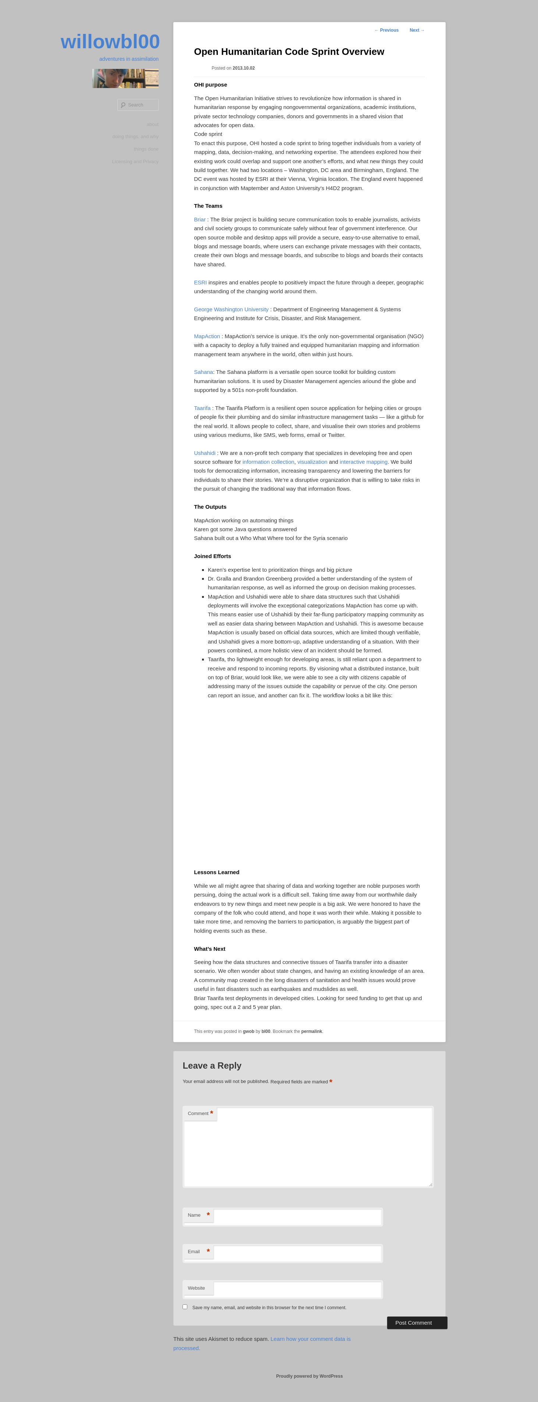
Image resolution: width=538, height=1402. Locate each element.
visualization (312, 462)
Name (199, 1215)
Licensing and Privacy (135, 161)
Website (196, 1288)
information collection (268, 462)
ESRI (200, 282)
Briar (200, 219)
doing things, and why (135, 136)
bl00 (266, 1031)
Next (417, 30)
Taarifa (202, 408)
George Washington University (231, 309)
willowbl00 (110, 41)
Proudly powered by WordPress (309, 1376)
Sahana (203, 372)
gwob (248, 1031)
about (152, 124)
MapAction (207, 336)
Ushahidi (204, 453)
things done (146, 149)
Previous (386, 30)
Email (199, 1252)
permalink (311, 1031)
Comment (200, 1113)
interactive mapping (363, 462)
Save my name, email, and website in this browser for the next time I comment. (269, 1307)
